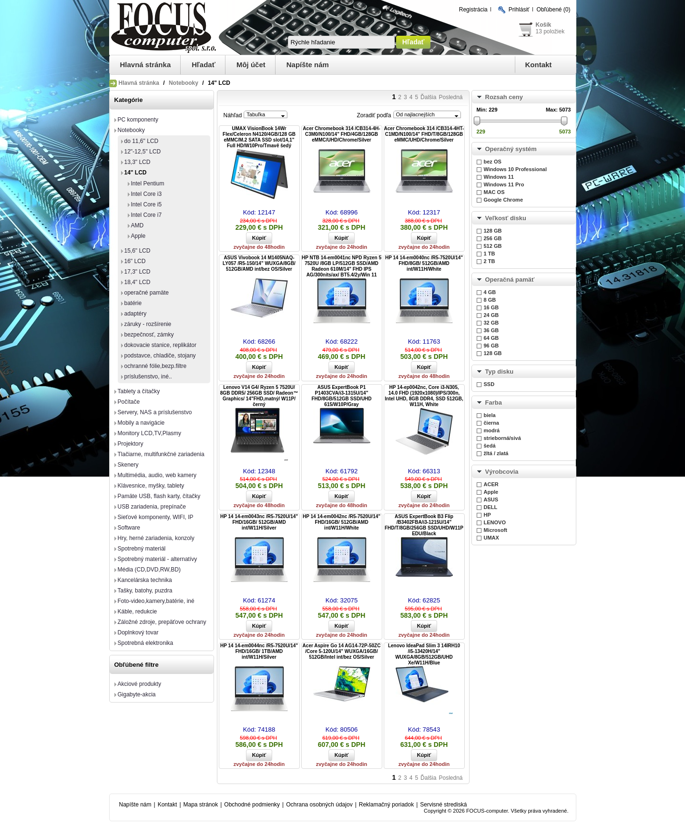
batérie (133, 303)
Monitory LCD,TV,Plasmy (150, 433)
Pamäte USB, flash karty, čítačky (159, 496)
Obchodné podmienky (252, 804)
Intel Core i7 (146, 215)
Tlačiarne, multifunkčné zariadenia (161, 454)
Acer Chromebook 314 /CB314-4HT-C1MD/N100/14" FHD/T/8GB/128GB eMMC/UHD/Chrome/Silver (424, 134)
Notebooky (183, 83)
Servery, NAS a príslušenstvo (155, 412)
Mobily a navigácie (141, 422)
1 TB (489, 253)
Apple (138, 236)
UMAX (491, 537)
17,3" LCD (137, 271)
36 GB (491, 330)
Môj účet (251, 65)
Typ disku (499, 371)
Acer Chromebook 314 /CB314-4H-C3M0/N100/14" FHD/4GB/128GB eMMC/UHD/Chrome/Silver (341, 134)
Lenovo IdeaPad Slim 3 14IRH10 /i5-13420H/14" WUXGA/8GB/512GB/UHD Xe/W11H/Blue (424, 654)
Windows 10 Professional (515, 169)
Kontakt (538, 65)
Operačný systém (511, 149)
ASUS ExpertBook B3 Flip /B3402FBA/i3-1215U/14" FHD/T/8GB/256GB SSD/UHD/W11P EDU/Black (424, 525)
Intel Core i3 (146, 194)
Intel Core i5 (146, 204)
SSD (489, 384)
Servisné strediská (443, 804)
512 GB (493, 246)
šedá (490, 446)
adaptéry (135, 313)
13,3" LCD (137, 162)
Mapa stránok (201, 804)
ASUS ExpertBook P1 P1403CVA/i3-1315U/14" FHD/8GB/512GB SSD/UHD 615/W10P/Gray (341, 396)
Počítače (129, 401)
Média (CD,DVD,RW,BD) (149, 569)
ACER (491, 484)
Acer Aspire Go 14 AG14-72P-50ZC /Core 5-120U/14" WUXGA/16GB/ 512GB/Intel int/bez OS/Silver (342, 651)
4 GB (490, 292)
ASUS (491, 499)
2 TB (489, 261)
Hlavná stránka (145, 65)
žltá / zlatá (496, 453)
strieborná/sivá (502, 438)
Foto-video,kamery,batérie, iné (156, 601)
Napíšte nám (307, 65)
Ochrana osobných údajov (319, 804)
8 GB (490, 300)
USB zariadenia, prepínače (152, 506)
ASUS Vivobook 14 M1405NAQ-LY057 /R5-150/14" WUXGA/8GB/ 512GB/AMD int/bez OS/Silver (259, 263)
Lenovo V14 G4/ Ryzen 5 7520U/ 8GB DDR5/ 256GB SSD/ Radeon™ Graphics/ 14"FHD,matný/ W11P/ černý (259, 396)
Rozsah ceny (504, 97)
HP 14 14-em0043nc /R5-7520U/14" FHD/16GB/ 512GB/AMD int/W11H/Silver (259, 522)
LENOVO (495, 522)
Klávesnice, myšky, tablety (151, 485)
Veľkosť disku (505, 218)
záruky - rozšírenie (148, 324)
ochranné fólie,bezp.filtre (155, 366)
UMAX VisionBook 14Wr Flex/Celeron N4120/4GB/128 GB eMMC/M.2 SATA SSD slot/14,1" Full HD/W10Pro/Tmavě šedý (259, 137)
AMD (137, 225)
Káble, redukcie (137, 611)
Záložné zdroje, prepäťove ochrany (162, 622)
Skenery (128, 464)
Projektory (130, 443)
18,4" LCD (137, 282)
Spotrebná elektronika (146, 643)
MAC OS (494, 192)
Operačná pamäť (510, 279)
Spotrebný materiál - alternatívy (157, 559)
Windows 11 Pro (504, 184)
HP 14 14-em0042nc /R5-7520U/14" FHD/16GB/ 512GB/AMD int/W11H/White (341, 522)
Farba (493, 402)
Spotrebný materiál (142, 548)
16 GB (491, 307)
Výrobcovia (502, 472)
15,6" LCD (137, 250)
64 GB (491, 338)
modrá (492, 430)
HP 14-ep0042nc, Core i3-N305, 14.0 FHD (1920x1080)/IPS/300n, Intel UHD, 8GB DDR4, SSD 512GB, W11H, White (424, 396)
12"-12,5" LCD (142, 151)
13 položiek (550, 31)
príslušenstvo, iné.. (148, 376)
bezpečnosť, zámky (149, 334)
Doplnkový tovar (138, 632)
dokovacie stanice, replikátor (160, 345)
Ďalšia (428, 97)
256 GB (493, 238)
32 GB (491, 323)
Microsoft (496, 530)
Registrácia (473, 9)
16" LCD (135, 261)
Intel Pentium (147, 183)
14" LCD (135, 172)
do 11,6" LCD (141, 141)
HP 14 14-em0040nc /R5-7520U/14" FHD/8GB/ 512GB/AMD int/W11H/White (424, 263)
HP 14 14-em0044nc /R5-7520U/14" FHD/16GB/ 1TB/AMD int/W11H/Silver (259, 651)
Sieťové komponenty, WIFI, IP (156, 517)
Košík (544, 24)
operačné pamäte (146, 292)
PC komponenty (138, 119)
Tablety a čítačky (139, 391)
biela (490, 415)
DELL (491, 507)
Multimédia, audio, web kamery (157, 475)
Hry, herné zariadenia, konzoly (156, 538)
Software (129, 527)
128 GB (493, 231)
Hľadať (203, 65)
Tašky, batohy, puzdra (145, 590)
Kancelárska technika (145, 580)
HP (487, 515)
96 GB (491, 345)
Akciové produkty (139, 684)
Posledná (450, 97)
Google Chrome (503, 200)
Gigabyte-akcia (137, 694)
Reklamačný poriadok (386, 804)
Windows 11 (499, 177)
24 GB (491, 315)
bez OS (492, 161)
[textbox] (341, 42)
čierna (491, 423)
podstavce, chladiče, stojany (160, 355)
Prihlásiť (519, 9)
